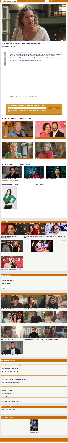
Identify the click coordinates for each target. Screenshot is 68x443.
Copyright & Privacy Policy (30, 442)
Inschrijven (54, 108)
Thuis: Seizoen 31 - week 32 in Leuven (30, 323)
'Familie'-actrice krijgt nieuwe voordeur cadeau (10, 371)
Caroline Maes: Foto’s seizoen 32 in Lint (9, 178)
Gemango (56, 442)
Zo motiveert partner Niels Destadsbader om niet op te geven (12, 396)
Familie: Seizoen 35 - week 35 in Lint (52, 323)
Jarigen (37, 1)
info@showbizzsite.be (40, 442)
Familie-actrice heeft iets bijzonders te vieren (10, 368)
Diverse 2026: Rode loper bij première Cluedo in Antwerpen (11, 323)
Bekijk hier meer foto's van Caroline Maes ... (10, 180)
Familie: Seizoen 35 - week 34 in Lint (52, 339)
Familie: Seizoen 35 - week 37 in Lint (7, 308)
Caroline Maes (38, 187)
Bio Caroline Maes (9, 211)
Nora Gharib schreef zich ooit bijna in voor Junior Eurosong (41, 252)
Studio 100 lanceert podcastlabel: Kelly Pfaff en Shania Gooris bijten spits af (15, 379)
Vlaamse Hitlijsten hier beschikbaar (8, 280)
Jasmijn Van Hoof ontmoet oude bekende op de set (11, 382)
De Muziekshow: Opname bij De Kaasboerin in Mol (10, 354)
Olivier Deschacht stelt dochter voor (8, 393)
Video (29, 1)
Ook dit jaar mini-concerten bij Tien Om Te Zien (10, 376)
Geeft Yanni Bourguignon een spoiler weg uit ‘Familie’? (11, 365)
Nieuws (19, 1)
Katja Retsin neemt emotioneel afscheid (9, 374)
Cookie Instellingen (48, 442)
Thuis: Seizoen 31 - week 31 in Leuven (7, 339)
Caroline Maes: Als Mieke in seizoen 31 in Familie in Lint (33, 178)
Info (24, 442)
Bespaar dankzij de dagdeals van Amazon (9, 277)
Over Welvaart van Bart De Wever (7, 288)
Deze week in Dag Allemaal (6, 398)
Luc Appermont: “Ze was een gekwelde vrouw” (10, 385)
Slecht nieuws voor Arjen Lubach (7, 390)
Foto (33, 1)
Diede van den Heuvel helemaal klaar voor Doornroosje (11, 269)
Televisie (25, 1)
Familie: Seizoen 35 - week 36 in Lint (52, 308)
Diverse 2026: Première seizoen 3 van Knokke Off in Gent (33, 339)
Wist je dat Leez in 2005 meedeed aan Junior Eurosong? (55, 236)
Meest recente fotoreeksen (8, 294)
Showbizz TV (4, 222)
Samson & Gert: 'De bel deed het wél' (23, 96)
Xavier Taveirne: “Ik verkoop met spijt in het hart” (10, 401)
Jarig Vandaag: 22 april (7, 417)
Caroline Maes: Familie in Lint (51, 178)
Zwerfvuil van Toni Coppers (6, 283)
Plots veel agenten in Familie (7, 363)
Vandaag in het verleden (7, 406)
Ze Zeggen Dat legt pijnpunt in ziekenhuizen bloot (10, 387)
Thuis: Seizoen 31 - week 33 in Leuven (30, 308)
